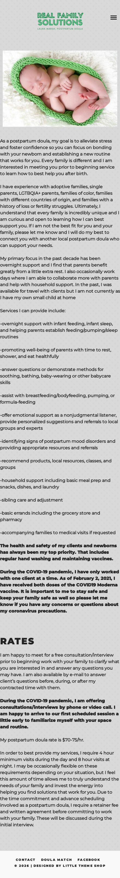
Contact (25, 860)
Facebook (89, 860)
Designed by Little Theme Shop (69, 866)
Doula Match (56, 860)
